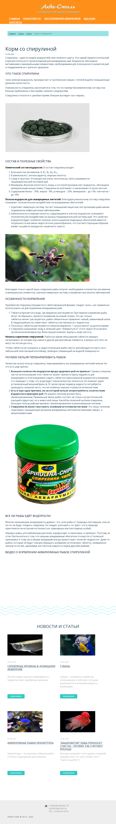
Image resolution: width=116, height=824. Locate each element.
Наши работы (32, 18)
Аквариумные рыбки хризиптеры (30, 742)
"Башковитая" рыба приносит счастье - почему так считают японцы (81, 746)
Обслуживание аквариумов (62, 18)
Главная (14, 18)
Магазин (89, 18)
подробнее (16, 696)
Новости (47, 626)
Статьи (21, 33)
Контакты (15, 22)
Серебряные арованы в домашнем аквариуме (31, 667)
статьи (29, 33)
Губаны (65, 666)
